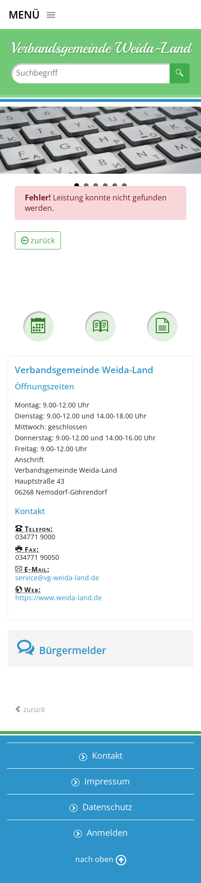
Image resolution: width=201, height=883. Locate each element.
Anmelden (106, 832)
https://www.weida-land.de (58, 597)
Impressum (106, 781)
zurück (38, 240)
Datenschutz (106, 807)
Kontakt (106, 755)
